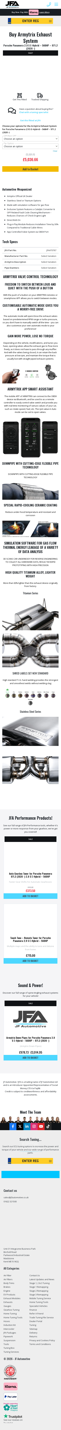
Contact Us (34, 1275)
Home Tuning (10, 1313)
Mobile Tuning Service (40, 1298)
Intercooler (9, 1328)
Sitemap (33, 1328)
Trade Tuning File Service (41, 1317)
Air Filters (8, 1279)
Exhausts (8, 1302)
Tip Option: (9, 143)
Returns (33, 1336)
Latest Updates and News (41, 1279)
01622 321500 (10, 1201)
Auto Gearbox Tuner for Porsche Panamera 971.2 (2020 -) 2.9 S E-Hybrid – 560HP (30, 875)
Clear (55, 151)
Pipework (8, 1336)
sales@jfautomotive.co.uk (16, 1197)
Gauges (7, 1306)
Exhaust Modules (12, 1298)
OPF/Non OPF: (10, 135)
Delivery (33, 1332)
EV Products (9, 1294)
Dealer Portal (35, 1321)
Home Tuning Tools (13, 1317)
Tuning (32, 1325)
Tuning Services (11, 1351)
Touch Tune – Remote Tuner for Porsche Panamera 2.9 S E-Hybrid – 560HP (30, 939)
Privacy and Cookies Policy (42, 1340)
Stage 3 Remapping (38, 1294)
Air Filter (7, 1275)
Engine (7, 1290)
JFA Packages (10, 1332)
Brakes (7, 1286)
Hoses (7, 1321)
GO (50, 21)
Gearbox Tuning (11, 1309)
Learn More (44, 12)
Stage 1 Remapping (38, 1286)
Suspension (9, 1340)
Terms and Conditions (40, 1344)
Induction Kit (10, 1325)
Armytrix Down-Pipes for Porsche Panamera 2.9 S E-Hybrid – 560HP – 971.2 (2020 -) (30, 1039)
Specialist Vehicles (38, 1306)
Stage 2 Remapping (38, 1290)
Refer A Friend (36, 1313)
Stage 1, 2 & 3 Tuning (39, 1283)
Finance (33, 1309)
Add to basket (30, 896)
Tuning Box (9, 1347)
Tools (6, 1344)
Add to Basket (30, 169)
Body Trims (9, 1283)
